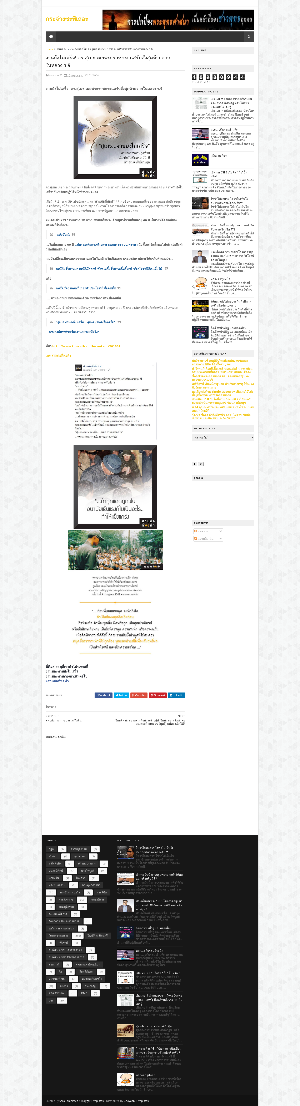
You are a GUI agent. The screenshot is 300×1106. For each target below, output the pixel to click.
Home (49, 49)
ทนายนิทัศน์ (56, 871)
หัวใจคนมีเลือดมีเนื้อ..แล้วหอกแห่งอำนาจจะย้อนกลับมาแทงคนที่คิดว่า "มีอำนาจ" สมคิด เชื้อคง (222, 370)
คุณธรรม (79, 856)
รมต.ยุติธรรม (66, 907)
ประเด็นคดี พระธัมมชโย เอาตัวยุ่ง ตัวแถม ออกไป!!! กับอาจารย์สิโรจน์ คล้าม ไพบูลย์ (232, 256)
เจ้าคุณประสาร (87, 863)
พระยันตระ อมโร (70, 892)
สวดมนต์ (54, 964)
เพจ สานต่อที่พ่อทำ (58, 355)
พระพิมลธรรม (57, 885)
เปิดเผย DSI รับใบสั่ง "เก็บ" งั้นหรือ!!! (158, 973)
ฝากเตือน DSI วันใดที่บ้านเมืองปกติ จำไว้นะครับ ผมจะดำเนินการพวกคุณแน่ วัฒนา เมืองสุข (222, 401)
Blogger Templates (92, 1100)
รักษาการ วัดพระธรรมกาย (64, 921)
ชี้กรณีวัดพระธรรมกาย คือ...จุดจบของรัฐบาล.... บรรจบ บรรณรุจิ (222, 378)
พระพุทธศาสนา (91, 885)
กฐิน (51, 849)
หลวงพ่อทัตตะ (57, 979)
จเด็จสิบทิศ (55, 863)
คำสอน (53, 856)
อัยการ (64, 986)
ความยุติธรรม (78, 849)
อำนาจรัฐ (90, 986)
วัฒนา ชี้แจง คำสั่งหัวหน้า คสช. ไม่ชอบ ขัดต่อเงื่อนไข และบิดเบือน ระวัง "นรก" (221, 416)
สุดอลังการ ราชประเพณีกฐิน (154, 1026)
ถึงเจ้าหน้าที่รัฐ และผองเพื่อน (228, 328)
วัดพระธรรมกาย (58, 935)
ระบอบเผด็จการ (58, 914)
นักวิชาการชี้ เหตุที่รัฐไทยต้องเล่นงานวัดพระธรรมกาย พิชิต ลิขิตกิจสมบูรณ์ (220, 362)
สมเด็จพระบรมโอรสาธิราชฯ (65, 950)
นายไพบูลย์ (87, 871)
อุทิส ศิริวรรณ (57, 993)
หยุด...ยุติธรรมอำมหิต (224, 129)
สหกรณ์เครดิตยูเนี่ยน (88, 964)
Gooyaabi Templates (136, 1100)
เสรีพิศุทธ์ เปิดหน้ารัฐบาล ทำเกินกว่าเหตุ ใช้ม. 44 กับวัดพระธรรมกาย (223, 385)
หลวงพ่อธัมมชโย (92, 979)
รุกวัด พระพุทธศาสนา (61, 928)
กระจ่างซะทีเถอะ (67, 19)
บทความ (201, 531)
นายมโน (54, 878)
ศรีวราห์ (63, 943)
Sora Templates (69, 1100)
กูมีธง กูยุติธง (218, 155)
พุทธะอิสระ (97, 899)
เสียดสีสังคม (86, 971)
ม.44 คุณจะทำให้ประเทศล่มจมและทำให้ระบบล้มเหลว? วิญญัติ (223, 409)
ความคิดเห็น (203, 539)
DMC (84, 993)
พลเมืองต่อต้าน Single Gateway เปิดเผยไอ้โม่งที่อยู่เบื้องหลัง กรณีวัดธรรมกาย (222, 393)
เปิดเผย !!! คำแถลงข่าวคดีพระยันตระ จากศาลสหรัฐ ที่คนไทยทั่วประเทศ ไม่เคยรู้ (231, 103)
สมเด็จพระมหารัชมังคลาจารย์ (66, 957)
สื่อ (60, 971)
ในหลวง (61, 49)
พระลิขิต (102, 892)
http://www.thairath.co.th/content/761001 (86, 346)
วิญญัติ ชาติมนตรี (98, 935)
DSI (51, 1000)
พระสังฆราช (66, 899)
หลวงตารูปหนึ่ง (220, 279)
